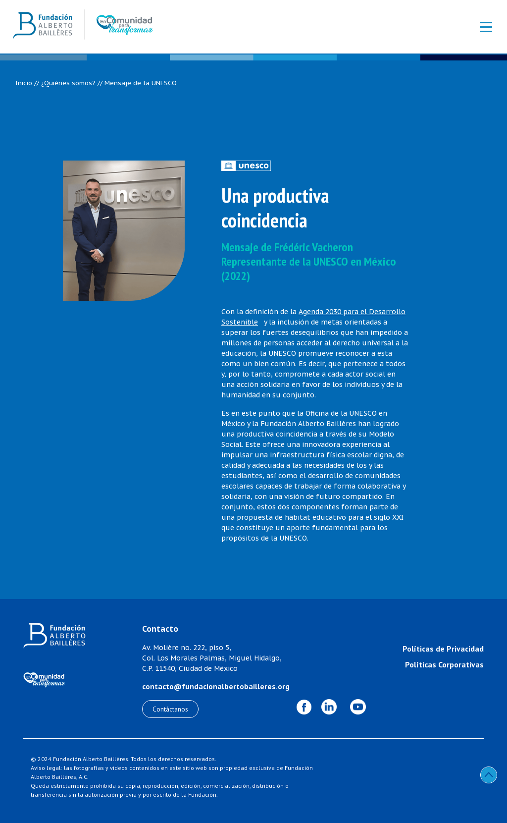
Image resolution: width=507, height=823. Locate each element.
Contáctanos (170, 709)
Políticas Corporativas (444, 664)
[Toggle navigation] (481, 26)
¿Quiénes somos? (68, 83)
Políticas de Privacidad (443, 649)
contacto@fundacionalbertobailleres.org (216, 686)
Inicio (23, 83)
